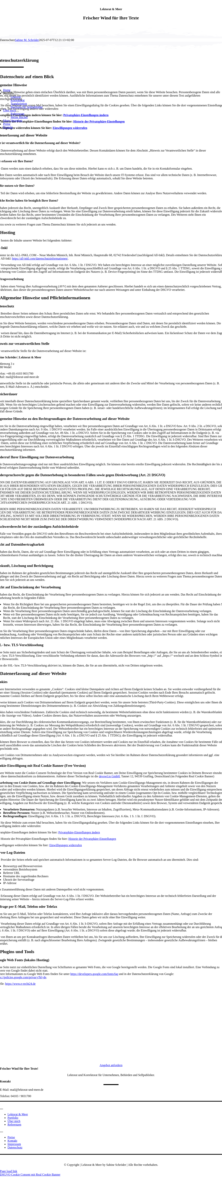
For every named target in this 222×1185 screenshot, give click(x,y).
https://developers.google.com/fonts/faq (94, 974)
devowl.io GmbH (109, 776)
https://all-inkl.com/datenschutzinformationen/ (40, 258)
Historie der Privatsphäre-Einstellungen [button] (92, 838)
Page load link (8, 1171)
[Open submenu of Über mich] (17, 111)
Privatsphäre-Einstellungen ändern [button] (79, 832)
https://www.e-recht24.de (20, 983)
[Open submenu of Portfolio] (15, 94)
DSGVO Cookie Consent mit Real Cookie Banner (30, 1174)
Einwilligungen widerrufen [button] (65, 845)
